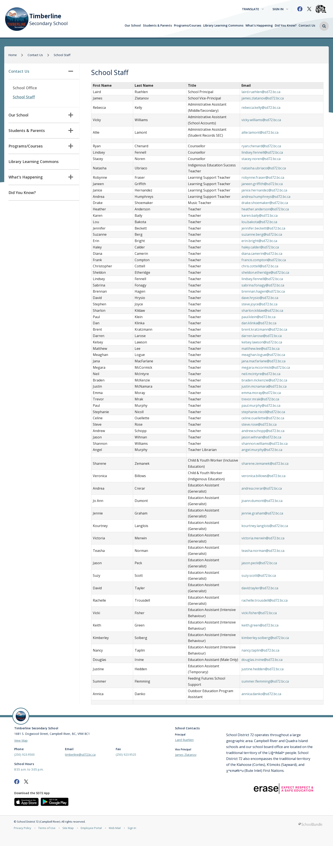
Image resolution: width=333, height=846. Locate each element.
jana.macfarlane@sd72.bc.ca (263, 361)
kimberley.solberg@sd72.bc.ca (265, 637)
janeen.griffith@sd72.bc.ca (262, 183)
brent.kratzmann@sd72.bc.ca (264, 329)
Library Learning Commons (223, 25)
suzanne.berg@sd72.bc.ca (261, 234)
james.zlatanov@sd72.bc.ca (262, 98)
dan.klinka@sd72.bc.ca (258, 323)
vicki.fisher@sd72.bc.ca (259, 613)
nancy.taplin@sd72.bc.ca (260, 650)
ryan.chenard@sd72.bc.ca (261, 146)
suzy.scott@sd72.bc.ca (258, 575)
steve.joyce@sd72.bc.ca (259, 304)
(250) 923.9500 (24, 754)
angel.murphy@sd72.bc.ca (261, 449)
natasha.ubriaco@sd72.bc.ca (263, 168)
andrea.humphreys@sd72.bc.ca (265, 196)
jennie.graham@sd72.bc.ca (262, 513)
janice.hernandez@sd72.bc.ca (264, 190)
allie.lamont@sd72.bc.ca (259, 132)
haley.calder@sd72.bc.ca (260, 247)
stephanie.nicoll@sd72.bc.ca (263, 412)
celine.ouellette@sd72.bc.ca (262, 418)
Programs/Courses (187, 25)
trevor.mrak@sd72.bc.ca (260, 399)
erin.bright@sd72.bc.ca (259, 240)
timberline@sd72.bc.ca (80, 754)
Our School (133, 25)
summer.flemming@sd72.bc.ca (265, 681)
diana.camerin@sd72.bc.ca (261, 253)
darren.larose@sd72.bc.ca (261, 335)
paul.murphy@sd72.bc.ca (260, 405)
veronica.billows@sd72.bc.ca (263, 475)
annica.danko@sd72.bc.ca (261, 694)
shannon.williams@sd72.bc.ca (264, 443)
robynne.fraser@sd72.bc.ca (262, 177)
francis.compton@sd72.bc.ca (263, 260)
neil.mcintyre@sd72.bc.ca (260, 373)
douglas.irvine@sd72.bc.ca (261, 659)
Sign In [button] (280, 9)
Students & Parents (157, 25)
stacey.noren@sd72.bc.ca (261, 158)
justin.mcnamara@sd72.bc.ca (263, 386)
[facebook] (299, 8)
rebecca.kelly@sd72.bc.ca (260, 107)
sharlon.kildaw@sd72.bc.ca (262, 310)
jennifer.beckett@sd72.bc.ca (263, 228)
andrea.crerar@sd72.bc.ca (261, 488)
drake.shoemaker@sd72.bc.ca (264, 202)
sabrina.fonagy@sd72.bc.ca (262, 285)
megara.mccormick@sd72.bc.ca (265, 367)
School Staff (24, 96)
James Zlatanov (185, 755)
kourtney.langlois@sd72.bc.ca (264, 525)
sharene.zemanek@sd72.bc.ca (264, 463)
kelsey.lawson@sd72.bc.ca (261, 342)
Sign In (132, 828)
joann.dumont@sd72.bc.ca (261, 500)
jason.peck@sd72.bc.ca (259, 563)
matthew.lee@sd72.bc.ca (260, 348)
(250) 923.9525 (126, 754)
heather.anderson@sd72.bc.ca (265, 209)
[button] (324, 26)
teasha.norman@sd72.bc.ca (262, 550)
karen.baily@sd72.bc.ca (259, 215)
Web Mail (115, 828)
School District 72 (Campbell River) (38, 821)
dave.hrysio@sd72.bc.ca (259, 297)
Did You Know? (285, 25)
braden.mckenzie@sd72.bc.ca (264, 380)
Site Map (68, 828)
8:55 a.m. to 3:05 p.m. (29, 769)
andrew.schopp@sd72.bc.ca (262, 430)
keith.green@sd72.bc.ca (259, 625)
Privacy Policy (22, 828)
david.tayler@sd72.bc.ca (259, 588)
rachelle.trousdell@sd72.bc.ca (264, 600)
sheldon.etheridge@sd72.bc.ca (265, 272)
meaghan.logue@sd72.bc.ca (263, 354)
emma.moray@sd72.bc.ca (261, 392)
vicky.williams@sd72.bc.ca (261, 120)
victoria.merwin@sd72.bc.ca (262, 538)
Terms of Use (46, 828)
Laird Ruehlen (184, 740)
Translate (253, 9)
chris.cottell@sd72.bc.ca (259, 266)
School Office (25, 87)
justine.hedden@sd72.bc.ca (262, 669)
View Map (21, 740)
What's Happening (259, 25)
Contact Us (307, 25)
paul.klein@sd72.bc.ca (258, 317)
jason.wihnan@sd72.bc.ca (261, 437)
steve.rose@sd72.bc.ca (259, 424)
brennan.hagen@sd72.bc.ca (263, 291)
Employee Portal (91, 828)
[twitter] (309, 8)
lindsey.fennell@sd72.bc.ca (262, 152)
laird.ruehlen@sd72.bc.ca (260, 91)
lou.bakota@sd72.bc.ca (259, 222)
